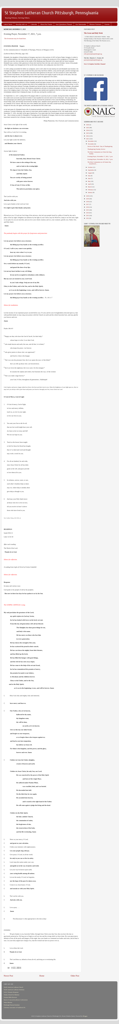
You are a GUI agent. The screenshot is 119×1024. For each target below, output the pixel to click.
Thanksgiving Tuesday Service (96, 149)
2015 (87, 210)
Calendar (34, 24)
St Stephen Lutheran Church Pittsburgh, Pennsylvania (51, 13)
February (90, 189)
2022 (87, 136)
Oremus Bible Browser (10, 997)
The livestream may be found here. (15, 38)
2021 (87, 139)
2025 (87, 127)
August (90, 173)
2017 (87, 204)
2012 (87, 218)
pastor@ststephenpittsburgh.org (93, 60)
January (90, 192)
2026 (87, 124)
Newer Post (8, 976)
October (90, 167)
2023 (87, 133)
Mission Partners (95, 24)
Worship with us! (21, 24)
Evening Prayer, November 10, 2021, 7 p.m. (100, 159)
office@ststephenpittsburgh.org (93, 54)
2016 (87, 207)
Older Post (75, 976)
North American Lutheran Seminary (14, 989)
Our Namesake (80, 24)
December (91, 141)
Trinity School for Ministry (11, 995)
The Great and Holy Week (93, 33)
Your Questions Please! (64, 24)
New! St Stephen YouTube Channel (94, 64)
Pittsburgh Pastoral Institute (12, 1005)
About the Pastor (46, 24)
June (89, 178)
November (91, 144)
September (91, 170)
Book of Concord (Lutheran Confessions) (16, 1000)
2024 (87, 130)
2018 (87, 201)
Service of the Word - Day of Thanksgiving (100, 146)
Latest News (8, 24)
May (89, 181)
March (90, 187)
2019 (87, 198)
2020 (87, 196)
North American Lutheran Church (13, 987)
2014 (87, 213)
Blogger (85, 1016)
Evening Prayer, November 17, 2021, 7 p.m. (100, 156)
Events (107, 24)
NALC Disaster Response (11, 992)
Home (41, 976)
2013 (87, 215)
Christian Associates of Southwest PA (14, 1007)
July (89, 175)
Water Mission (8, 1002)
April (89, 184)
